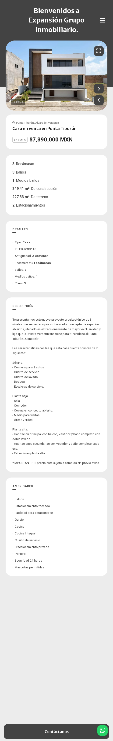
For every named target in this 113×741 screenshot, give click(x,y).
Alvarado (41, 122)
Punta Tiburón (25, 122)
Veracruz (53, 122)
